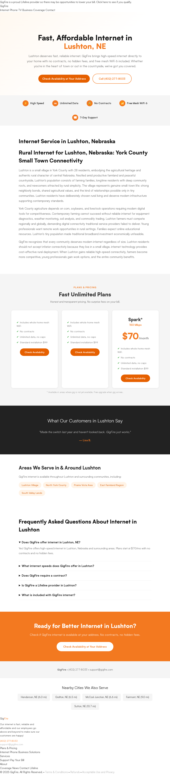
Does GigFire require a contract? (44, 575)
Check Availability (34, 352)
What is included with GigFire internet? (48, 595)
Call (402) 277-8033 (112, 78)
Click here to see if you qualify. (114, 2)
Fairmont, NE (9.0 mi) (137, 697)
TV (20, 10)
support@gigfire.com (11, 744)
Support (4, 760)
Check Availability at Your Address (64, 78)
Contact (50, 10)
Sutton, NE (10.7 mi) (85, 706)
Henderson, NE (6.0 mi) (34, 697)
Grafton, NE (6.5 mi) (66, 697)
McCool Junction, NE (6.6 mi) (102, 697)
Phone (14, 10)
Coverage (39, 10)
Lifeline (34, 768)
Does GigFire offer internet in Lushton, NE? (51, 542)
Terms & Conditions (56, 772)
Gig (4, 6)
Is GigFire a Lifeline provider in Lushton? (49, 585)
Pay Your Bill (17, 760)
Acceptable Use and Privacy (98, 772)
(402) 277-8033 (77, 669)
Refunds (75, 772)
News (15, 768)
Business (27, 10)
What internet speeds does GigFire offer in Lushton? (58, 566)
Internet (4, 10)
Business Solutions (29, 752)
